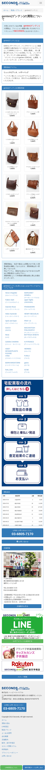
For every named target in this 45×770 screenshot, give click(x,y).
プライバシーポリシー (10, 753)
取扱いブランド (16, 10)
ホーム (5, 10)
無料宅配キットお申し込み (34, 767)
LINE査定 (5, 726)
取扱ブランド (6, 730)
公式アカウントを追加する (22, 641)
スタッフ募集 (22, 677)
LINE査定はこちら (11, 767)
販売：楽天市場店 (8, 743)
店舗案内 (5, 740)
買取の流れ (6, 723)
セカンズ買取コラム (9, 746)
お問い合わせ (22, 542)
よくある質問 (6, 733)
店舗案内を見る (22, 606)
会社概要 (5, 736)
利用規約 (5, 749)
